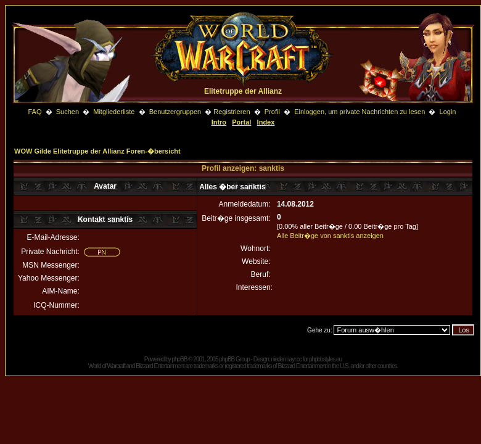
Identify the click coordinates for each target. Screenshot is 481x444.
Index (266, 122)
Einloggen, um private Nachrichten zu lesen (359, 111)
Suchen (68, 111)
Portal (241, 122)
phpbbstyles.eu (325, 359)
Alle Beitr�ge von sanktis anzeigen (330, 235)
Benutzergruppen (175, 111)
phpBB (179, 359)
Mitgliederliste (113, 111)
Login (448, 111)
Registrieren (231, 111)
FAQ (34, 111)
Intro (219, 122)
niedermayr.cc (286, 359)
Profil (272, 111)
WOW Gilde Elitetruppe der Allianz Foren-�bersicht (97, 151)
